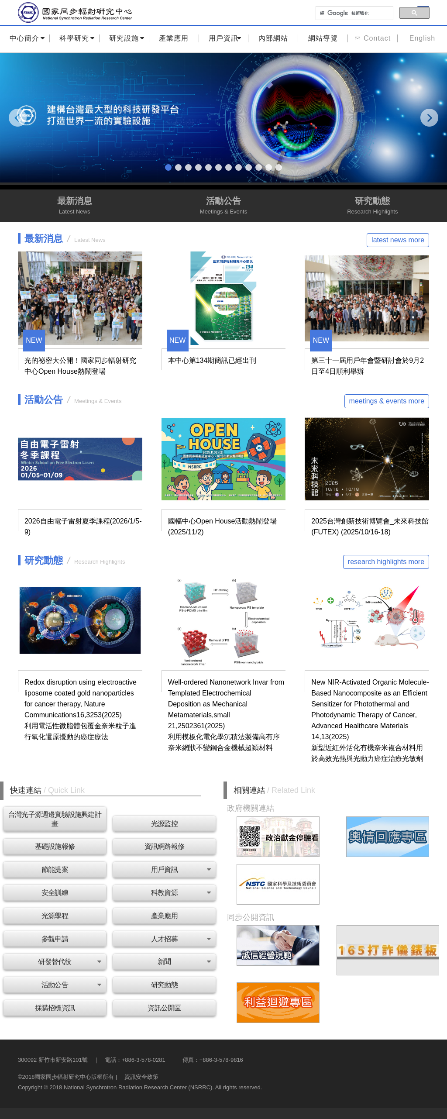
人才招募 (180, 939)
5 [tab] (210, 168)
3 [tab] (190, 168)
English (422, 38)
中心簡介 (27, 38)
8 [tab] (240, 168)
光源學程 (54, 915)
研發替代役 (69, 961)
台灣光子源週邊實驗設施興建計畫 (54, 819)
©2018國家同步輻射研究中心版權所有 (66, 1077)
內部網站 (273, 38)
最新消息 (74, 206)
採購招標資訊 (55, 1008)
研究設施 (126, 38)
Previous (19, 117)
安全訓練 (54, 892)
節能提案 (54, 869)
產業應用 (174, 38)
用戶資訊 (225, 38)
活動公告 (223, 206)
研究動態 (372, 206)
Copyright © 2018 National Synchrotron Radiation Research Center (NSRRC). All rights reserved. (140, 1087)
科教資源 (180, 892)
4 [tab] (200, 168)
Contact (372, 38)
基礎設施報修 (55, 846)
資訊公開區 (164, 1008)
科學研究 (77, 38)
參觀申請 (54, 939)
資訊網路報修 (164, 846)
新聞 (184, 961)
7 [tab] (230, 168)
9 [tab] (250, 168)
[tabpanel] (223, 117)
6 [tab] (220, 168)
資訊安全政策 (141, 1077)
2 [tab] (180, 168)
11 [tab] (270, 168)
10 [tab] (260, 168)
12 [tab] (280, 168)
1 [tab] (170, 168)
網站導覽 (323, 38)
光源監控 (164, 823)
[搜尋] (353, 13)
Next (430, 117)
